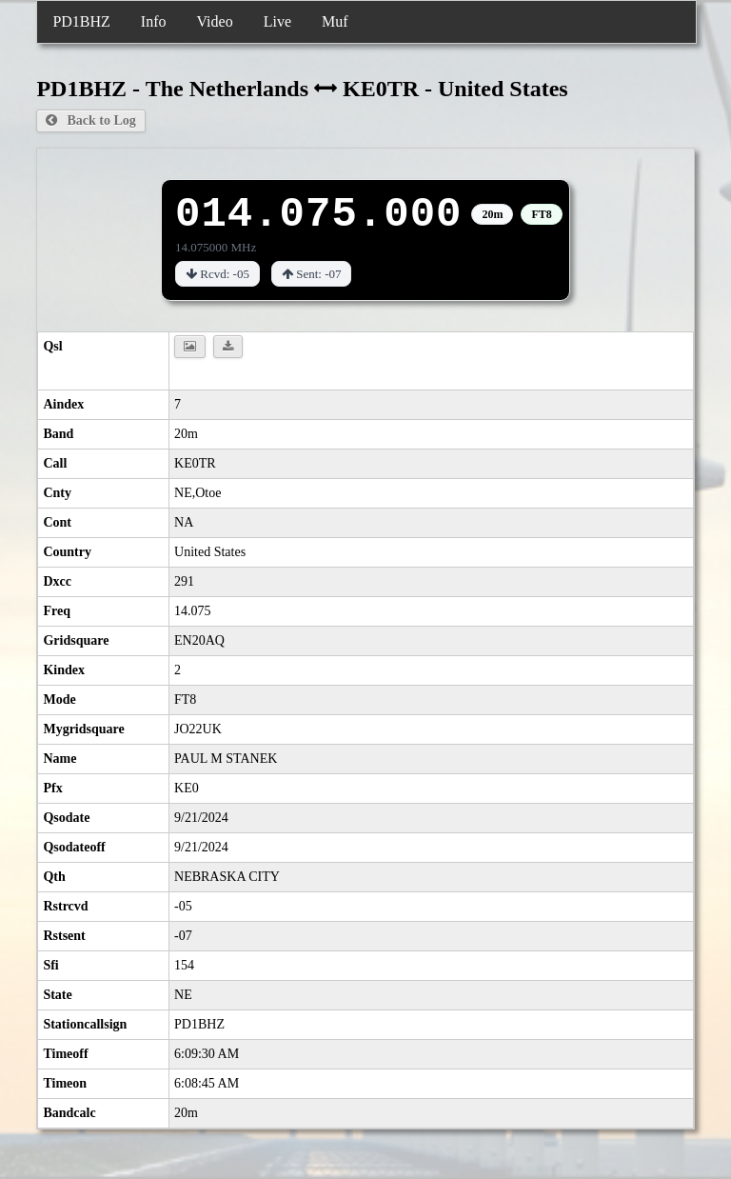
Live (277, 21)
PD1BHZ (80, 21)
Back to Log (90, 120)
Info (154, 21)
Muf (335, 21)
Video (215, 21)
